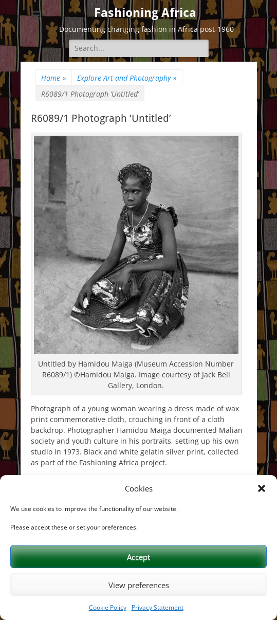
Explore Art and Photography (127, 77)
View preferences (138, 585)
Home (53, 77)
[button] (261, 488)
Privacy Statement (157, 607)
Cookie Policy (107, 607)
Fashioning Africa (145, 13)
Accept (138, 557)
